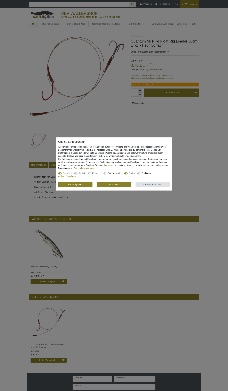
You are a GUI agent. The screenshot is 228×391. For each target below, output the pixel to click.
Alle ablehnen (114, 184)
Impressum (109, 165)
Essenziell (67, 173)
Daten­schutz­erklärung (83, 168)
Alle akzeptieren (75, 184)
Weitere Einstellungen (68, 176)
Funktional (146, 173)
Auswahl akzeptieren (152, 184)
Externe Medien (115, 173)
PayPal (132, 173)
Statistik (82, 173)
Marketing (96, 173)
